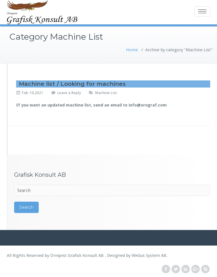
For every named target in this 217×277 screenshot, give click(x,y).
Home (132, 49)
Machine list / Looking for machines (72, 83)
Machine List (106, 93)
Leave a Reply (69, 93)
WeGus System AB (149, 255)
